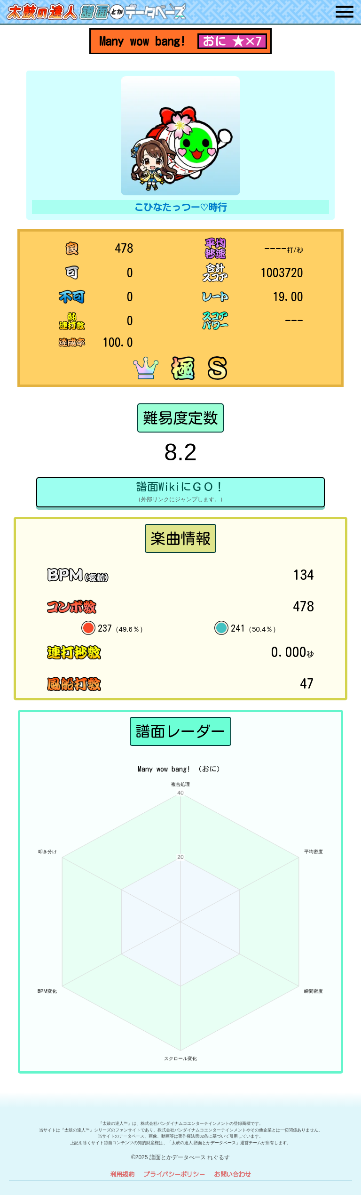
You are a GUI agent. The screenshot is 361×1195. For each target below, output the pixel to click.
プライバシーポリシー (174, 1174)
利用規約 (122, 1174)
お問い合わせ (232, 1174)
